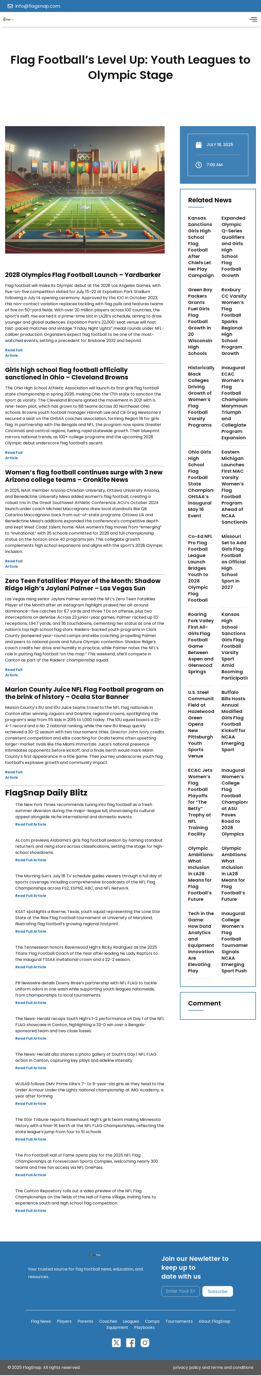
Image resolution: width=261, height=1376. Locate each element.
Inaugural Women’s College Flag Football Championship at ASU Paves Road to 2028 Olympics (239, 803)
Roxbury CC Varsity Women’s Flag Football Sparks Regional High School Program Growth (234, 322)
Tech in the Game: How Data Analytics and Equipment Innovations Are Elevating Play (202, 942)
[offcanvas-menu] (252, 20)
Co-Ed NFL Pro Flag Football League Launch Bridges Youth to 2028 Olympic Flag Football (200, 569)
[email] (180, 1292)
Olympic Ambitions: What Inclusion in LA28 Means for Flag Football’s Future (201, 874)
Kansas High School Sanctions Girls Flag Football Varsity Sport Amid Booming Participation (237, 647)
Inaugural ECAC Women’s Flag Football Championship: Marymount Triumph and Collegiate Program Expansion (239, 403)
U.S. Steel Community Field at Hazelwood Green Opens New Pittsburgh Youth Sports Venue (202, 725)
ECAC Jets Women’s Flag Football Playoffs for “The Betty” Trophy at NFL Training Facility (200, 803)
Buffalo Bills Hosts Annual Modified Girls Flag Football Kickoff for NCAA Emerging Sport (233, 721)
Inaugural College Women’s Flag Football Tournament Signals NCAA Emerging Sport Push (236, 942)
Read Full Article (13, 353)
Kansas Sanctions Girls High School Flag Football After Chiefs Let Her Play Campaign (201, 247)
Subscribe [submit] (217, 1292)
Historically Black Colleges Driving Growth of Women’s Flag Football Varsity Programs (201, 397)
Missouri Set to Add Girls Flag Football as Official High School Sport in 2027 (233, 562)
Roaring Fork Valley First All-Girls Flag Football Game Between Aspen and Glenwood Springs (201, 643)
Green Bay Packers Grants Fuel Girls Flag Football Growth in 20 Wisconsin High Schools (200, 322)
